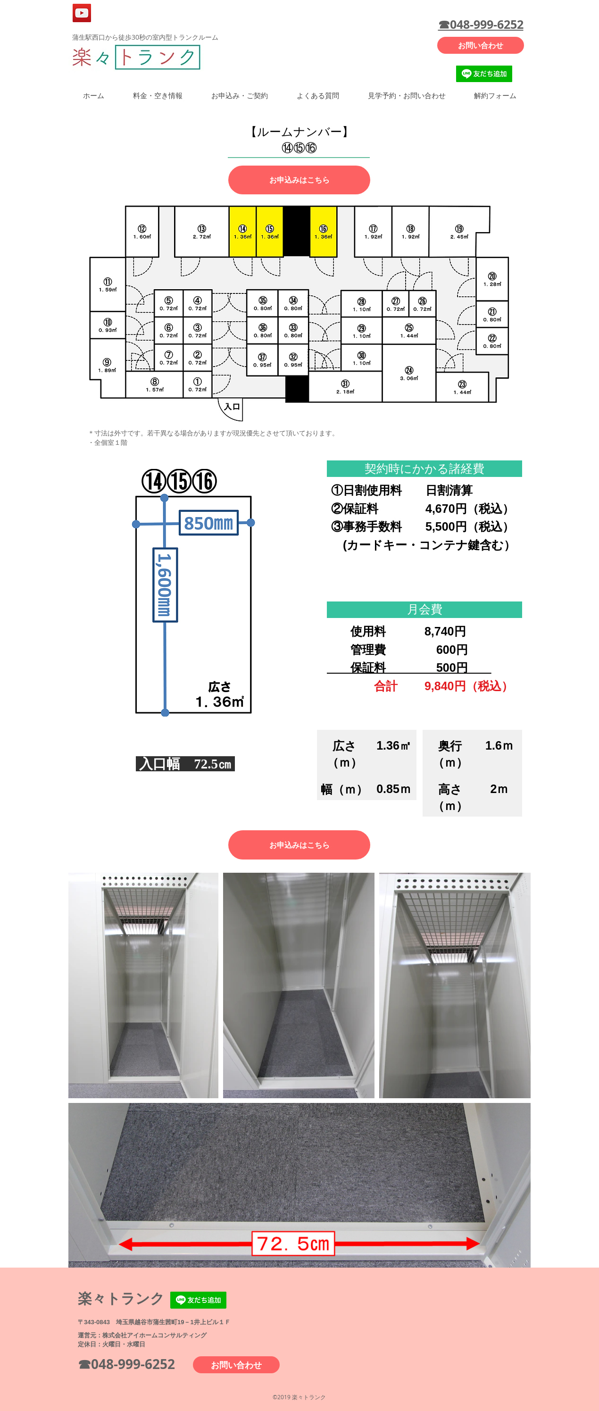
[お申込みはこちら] (299, 180)
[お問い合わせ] (480, 45)
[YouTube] (82, 13)
